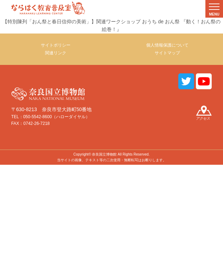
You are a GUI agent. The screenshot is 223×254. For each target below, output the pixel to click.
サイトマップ (167, 52)
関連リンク (55, 52)
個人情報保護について (167, 45)
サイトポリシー (55, 45)
